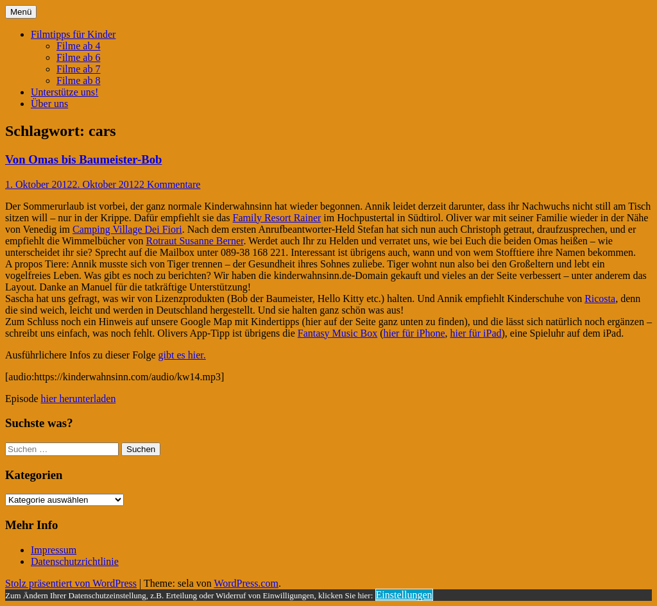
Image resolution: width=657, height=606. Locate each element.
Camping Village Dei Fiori (127, 229)
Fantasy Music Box (337, 333)
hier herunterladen (78, 398)
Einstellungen (404, 594)
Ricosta (599, 298)
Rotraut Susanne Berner (194, 240)
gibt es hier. (182, 354)
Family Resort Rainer (277, 217)
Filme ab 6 (78, 57)
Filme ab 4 (78, 45)
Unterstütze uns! (64, 92)
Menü (20, 12)
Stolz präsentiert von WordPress (71, 583)
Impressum (53, 549)
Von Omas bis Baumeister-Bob (83, 159)
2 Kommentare (170, 184)
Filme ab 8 (78, 80)
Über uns (49, 103)
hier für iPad (476, 333)
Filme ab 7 (78, 68)
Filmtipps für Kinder (73, 34)
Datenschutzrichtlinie (75, 561)
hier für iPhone (414, 333)
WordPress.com (246, 583)
